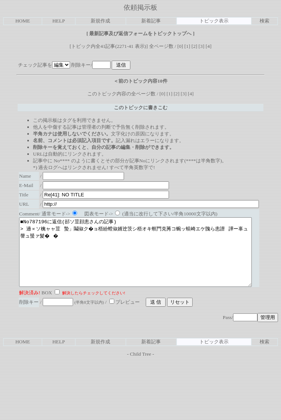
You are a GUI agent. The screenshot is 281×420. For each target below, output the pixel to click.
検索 (264, 21)
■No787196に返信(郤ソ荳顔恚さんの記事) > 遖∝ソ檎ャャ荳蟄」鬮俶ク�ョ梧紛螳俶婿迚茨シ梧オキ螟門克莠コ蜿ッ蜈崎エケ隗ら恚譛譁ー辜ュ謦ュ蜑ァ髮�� (149, 258)
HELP (58, 21)
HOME (22, 21)
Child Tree (140, 367)
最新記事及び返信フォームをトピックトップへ (140, 33)
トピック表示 (214, 21)
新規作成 (100, 21)
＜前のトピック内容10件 (140, 81)
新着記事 (151, 21)
